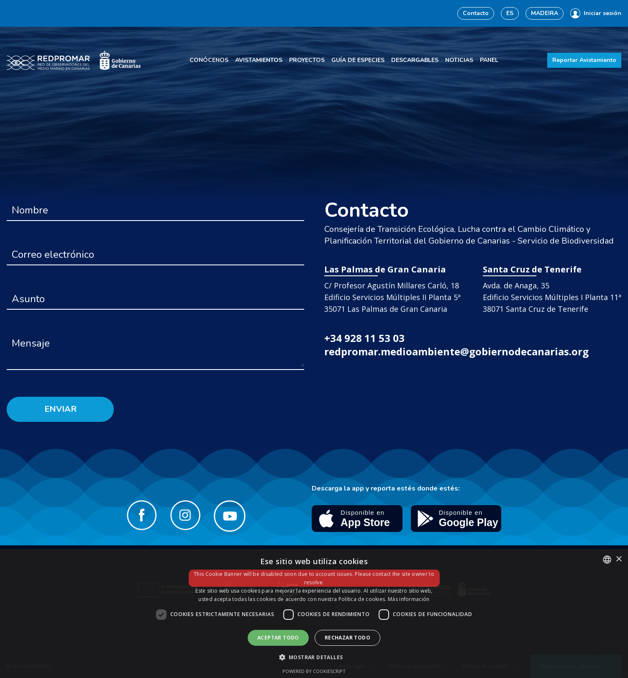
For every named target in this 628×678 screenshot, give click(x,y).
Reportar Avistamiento (584, 60)
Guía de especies (357, 60)
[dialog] (314, 613)
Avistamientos (258, 60)
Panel (489, 60)
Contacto (476, 13)
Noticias (459, 60)
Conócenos (209, 60)
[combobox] (607, 559)
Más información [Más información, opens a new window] (409, 599)
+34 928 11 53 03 (364, 338)
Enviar (60, 409)
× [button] (618, 559)
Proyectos (307, 60)
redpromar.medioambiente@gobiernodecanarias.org (456, 351)
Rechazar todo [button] (347, 637)
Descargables (414, 60)
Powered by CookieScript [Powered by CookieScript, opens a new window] (314, 671)
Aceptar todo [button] (278, 637)
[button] (314, 657)
